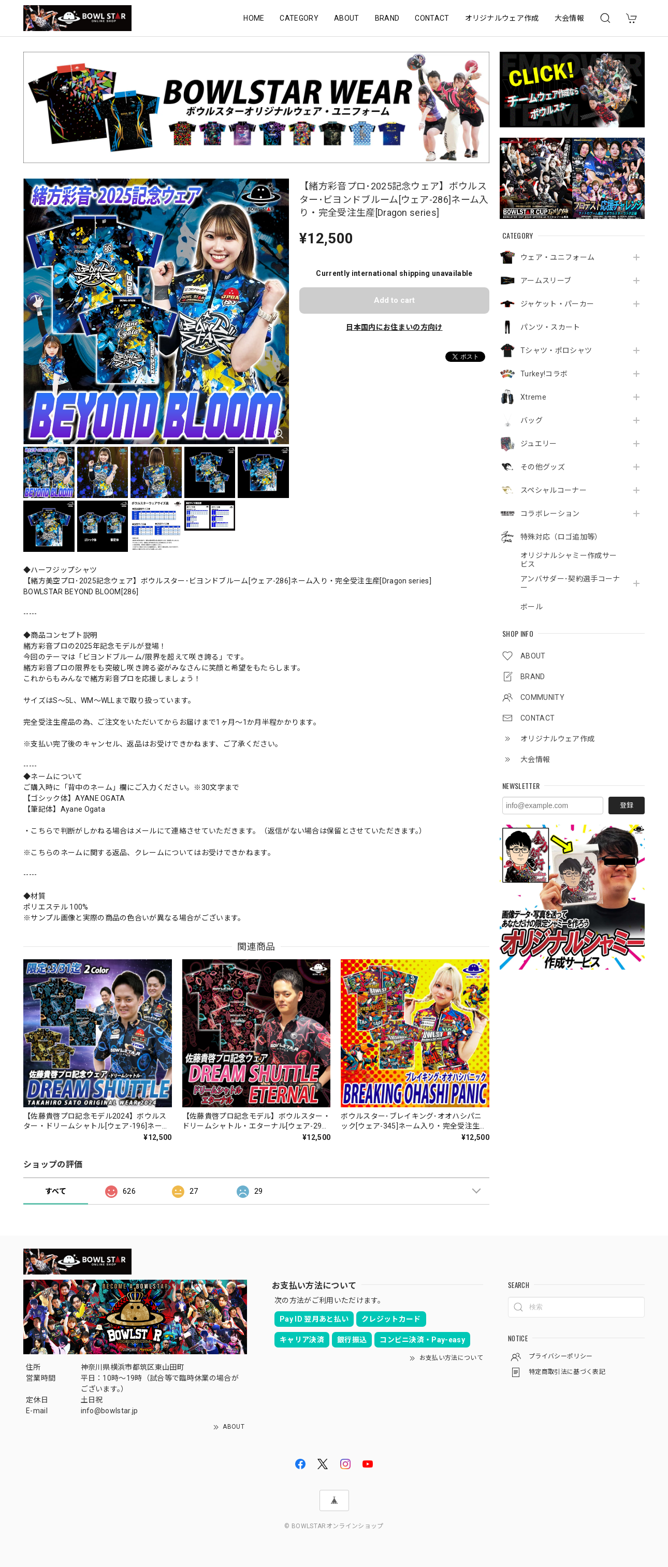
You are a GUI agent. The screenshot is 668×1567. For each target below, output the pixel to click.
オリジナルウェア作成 (502, 18)
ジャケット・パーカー (557, 304)
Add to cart (394, 300)
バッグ (531, 420)
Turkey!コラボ (544, 374)
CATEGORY (299, 18)
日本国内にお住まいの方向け (394, 327)
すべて (55, 1191)
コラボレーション (550, 513)
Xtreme (533, 397)
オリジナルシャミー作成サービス (568, 559)
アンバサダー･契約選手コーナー (570, 583)
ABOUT (346, 18)
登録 (626, 805)
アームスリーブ (545, 280)
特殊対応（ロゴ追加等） (561, 537)
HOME (253, 18)
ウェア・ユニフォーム (557, 257)
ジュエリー (538, 444)
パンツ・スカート (550, 327)
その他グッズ (542, 467)
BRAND (387, 18)
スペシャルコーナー (553, 490)
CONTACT (432, 18)
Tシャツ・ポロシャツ (556, 350)
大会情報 (569, 18)
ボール (531, 607)
